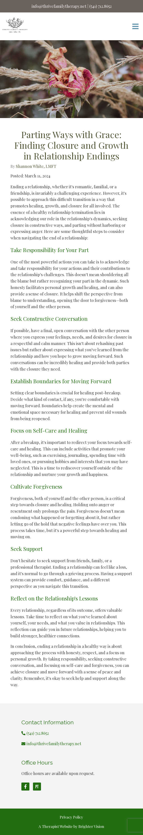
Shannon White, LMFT (36, 166)
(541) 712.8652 (38, 733)
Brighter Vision (91, 826)
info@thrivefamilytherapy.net (54, 743)
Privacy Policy (71, 817)
